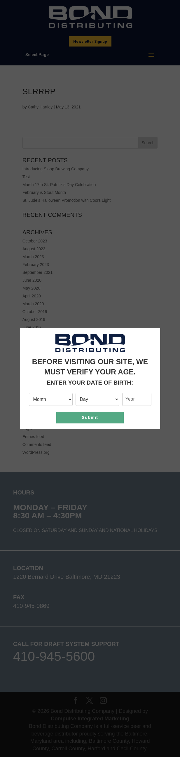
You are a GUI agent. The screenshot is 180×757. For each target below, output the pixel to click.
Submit (90, 417)
